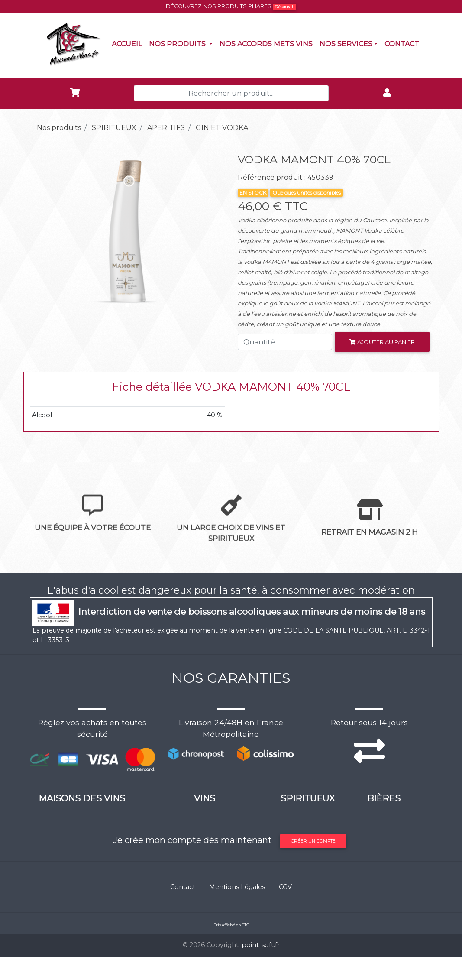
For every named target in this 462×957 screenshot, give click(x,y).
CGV (285, 887)
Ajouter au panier (382, 341)
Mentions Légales (237, 887)
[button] (44, 231)
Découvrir (285, 6)
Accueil (128, 43)
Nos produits (182, 43)
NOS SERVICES (346, 44)
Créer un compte (313, 841)
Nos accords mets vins (268, 43)
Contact (403, 43)
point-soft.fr (261, 945)
